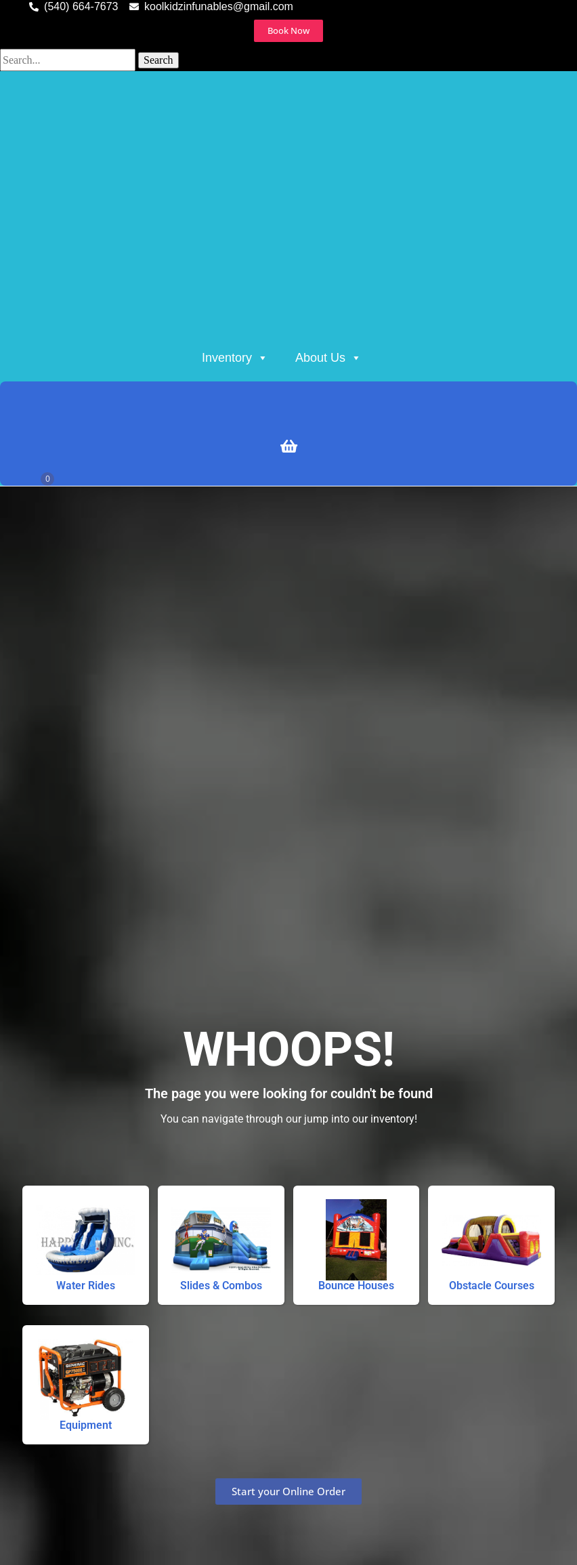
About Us (328, 357)
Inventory (235, 357)
